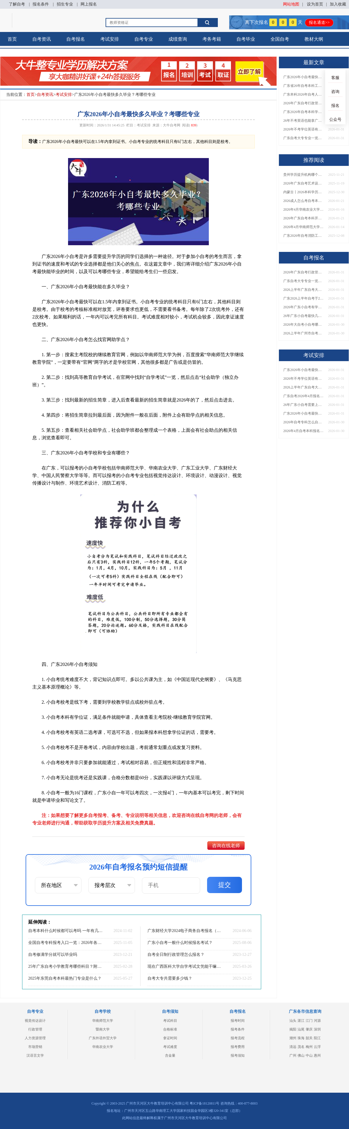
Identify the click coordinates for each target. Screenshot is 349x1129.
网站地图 (291, 4)
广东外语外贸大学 (103, 1038)
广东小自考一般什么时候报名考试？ (180, 942)
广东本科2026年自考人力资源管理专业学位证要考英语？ (303, 94)
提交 (224, 884)
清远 (292, 1047)
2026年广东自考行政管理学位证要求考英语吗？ (303, 103)
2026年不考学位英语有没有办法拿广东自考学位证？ (303, 129)
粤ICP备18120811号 (204, 1103)
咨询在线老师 (226, 845)
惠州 (317, 1055)
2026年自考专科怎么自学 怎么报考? (303, 422)
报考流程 (238, 1038)
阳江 (317, 1038)
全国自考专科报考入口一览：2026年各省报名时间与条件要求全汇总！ (65, 942)
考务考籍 (211, 39)
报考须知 (238, 1055)
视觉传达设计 (35, 1021)
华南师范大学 (102, 1021)
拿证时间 (170, 1038)
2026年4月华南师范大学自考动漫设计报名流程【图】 (303, 227)
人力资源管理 (35, 1038)
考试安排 (109, 39)
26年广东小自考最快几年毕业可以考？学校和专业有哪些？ (303, 316)
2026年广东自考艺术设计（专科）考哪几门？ (303, 183)
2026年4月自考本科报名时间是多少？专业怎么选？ (303, 431)
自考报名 (75, 39)
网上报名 (89, 4)
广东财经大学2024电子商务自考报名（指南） (184, 931)
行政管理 (35, 1029)
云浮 (317, 1047)
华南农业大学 (102, 1047)
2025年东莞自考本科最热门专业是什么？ (65, 978)
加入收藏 (338, 4)
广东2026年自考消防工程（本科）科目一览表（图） (303, 236)
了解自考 (17, 4)
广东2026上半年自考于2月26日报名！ (303, 298)
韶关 (309, 1038)
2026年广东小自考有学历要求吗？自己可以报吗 (303, 307)
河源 (317, 1021)
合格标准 (170, 1029)
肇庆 (309, 1029)
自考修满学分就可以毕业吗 (52, 954)
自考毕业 (245, 39)
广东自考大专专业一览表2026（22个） (303, 138)
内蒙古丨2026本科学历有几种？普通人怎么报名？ (303, 192)
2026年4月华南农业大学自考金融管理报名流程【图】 (303, 209)
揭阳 (292, 1029)
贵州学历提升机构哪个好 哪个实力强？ (303, 175)
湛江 (301, 1021)
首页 (12, 39)
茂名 (301, 1047)
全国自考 (279, 39)
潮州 (292, 1038)
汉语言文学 (35, 1055)
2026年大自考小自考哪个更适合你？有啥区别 (303, 324)
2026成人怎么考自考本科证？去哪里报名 (303, 201)
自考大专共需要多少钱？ (169, 978)
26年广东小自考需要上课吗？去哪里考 (303, 405)
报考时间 (238, 1021)
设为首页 (315, 4)
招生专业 (65, 4)
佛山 (301, 1055)
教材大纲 (314, 39)
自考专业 (143, 39)
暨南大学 (103, 1029)
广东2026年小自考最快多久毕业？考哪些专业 (303, 77)
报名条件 (41, 4)
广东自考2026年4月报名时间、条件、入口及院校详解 (303, 396)
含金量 (170, 1055)
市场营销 (35, 1047)
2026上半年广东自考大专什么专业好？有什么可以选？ (303, 387)
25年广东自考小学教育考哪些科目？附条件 (65, 966)
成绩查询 (177, 39)
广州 (292, 1055)
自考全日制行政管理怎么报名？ (175, 954)
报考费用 (238, 1047)
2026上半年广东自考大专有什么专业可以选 (303, 290)
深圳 (317, 1029)
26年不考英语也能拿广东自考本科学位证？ (303, 121)
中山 (309, 1055)
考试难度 (170, 1047)
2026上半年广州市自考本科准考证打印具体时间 (303, 333)
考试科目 (170, 1021)
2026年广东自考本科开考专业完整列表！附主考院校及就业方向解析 (303, 218)
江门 (309, 1021)
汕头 (292, 1021)
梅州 (309, 1047)
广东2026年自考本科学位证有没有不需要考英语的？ (303, 112)
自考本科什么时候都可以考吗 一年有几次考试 (65, 931)
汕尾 (301, 1029)
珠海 (301, 1038)
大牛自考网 (171, 125)
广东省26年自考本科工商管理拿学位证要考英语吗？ (303, 86)
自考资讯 (41, 39)
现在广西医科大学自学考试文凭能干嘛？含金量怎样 (184, 966)
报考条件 (238, 1029)
